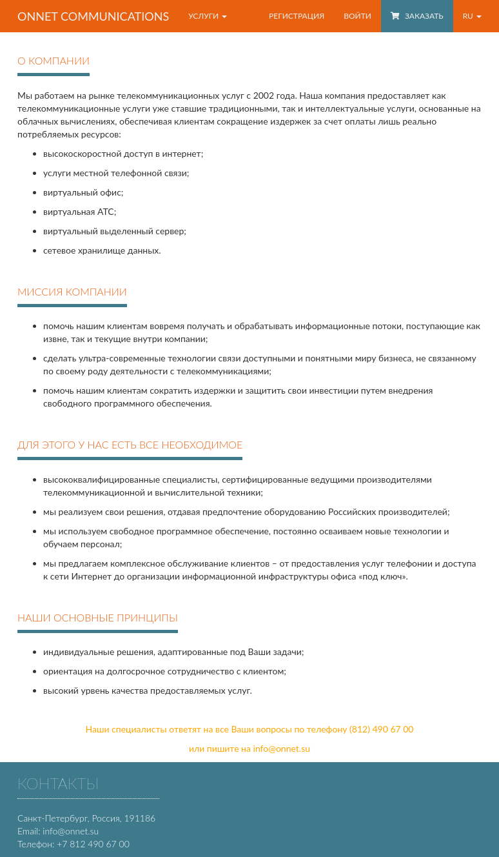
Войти (357, 16)
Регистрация (296, 16)
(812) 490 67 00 (381, 728)
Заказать (417, 16)
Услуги (207, 16)
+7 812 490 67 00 (93, 843)
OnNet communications (93, 16)
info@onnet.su (281, 748)
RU (472, 16)
